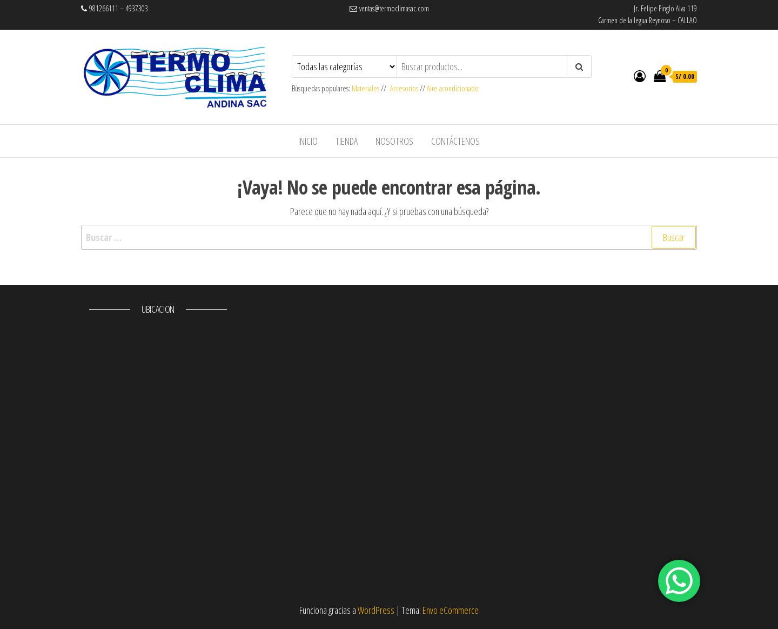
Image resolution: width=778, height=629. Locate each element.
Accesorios (404, 88)
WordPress (376, 610)
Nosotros (394, 141)
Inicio (308, 141)
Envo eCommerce (450, 610)
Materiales (366, 88)
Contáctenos (455, 141)
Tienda (347, 141)
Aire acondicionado (453, 88)
